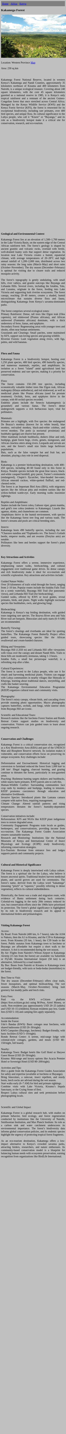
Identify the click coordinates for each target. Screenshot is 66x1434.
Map (33, 62)
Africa (14, 3)
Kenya (22, 3)
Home (5, 3)
